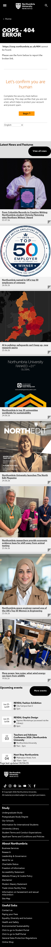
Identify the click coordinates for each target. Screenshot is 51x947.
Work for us (7, 860)
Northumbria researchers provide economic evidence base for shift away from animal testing (24, 543)
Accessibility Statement (13, 872)
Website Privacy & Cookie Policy (17, 876)
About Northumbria (14, 843)
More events (40, 691)
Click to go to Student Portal (15, 930)
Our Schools (8, 821)
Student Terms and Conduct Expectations (21, 833)
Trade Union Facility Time (14, 888)
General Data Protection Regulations (19, 938)
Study (6, 808)
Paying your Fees (10, 914)
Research (6, 852)
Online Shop (8, 942)
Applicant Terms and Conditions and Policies (23, 837)
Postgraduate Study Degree (15, 817)
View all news (40, 151)
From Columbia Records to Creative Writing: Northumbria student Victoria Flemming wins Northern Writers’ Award (25, 215)
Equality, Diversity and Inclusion (17, 918)
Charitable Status (10, 864)
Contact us (7, 911)
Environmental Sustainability (15, 926)
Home (7, 19)
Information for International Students (20, 825)
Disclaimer (7, 880)
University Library (10, 829)
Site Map (6, 899)
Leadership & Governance (14, 856)
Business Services (10, 848)
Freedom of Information (13, 868)
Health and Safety (10, 922)
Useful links (9, 905)
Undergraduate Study (12, 813)
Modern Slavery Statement (14, 884)
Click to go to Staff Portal (14, 934)
